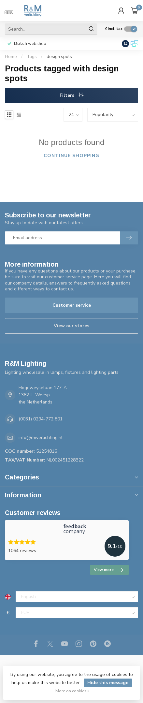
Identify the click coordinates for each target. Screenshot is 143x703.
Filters (71, 95)
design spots (59, 57)
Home (11, 57)
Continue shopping (71, 156)
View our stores (71, 326)
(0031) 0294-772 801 (41, 419)
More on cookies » (72, 691)
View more (108, 570)
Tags (32, 57)
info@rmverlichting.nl (41, 437)
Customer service (71, 305)
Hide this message (107, 683)
